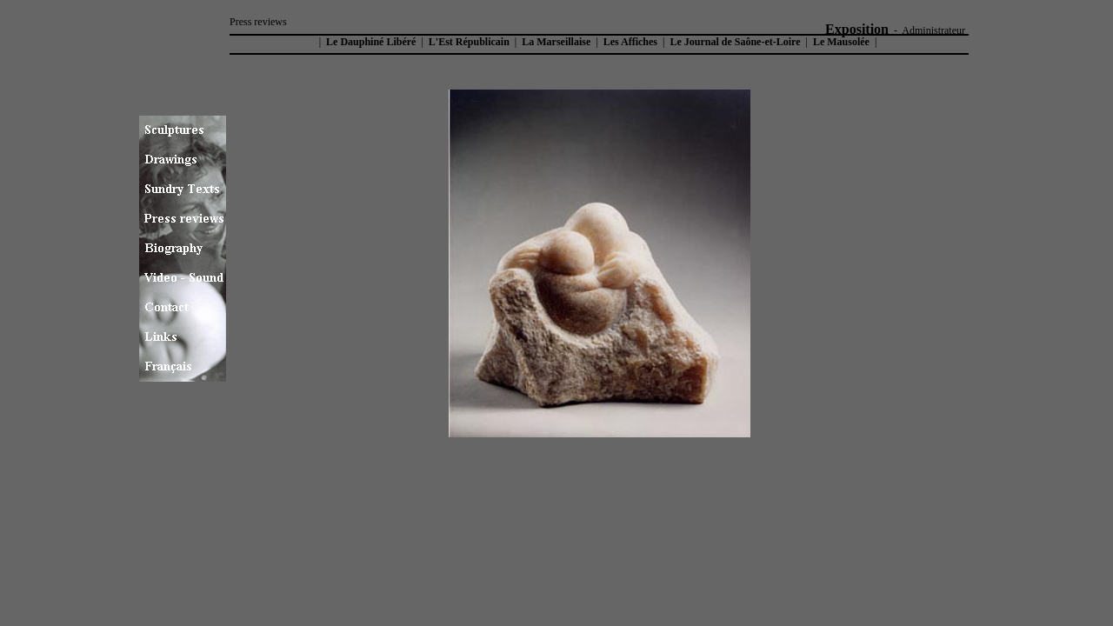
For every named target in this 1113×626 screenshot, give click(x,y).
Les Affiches (630, 42)
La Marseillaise (556, 42)
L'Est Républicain (469, 42)
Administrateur (933, 30)
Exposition (857, 29)
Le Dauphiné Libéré (369, 42)
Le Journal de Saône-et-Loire (735, 42)
